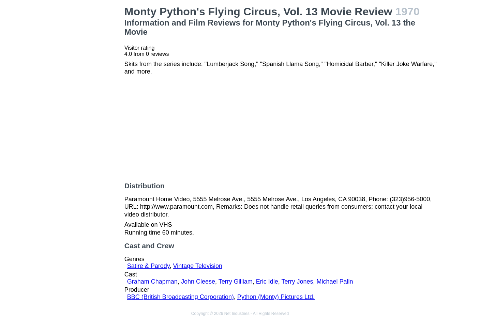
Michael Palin (334, 281)
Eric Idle (267, 281)
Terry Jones (297, 281)
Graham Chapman (152, 281)
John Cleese (198, 281)
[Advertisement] (83, 107)
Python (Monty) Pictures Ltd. (276, 296)
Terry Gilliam (236, 281)
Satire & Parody (148, 265)
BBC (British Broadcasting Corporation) (180, 296)
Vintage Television (197, 265)
